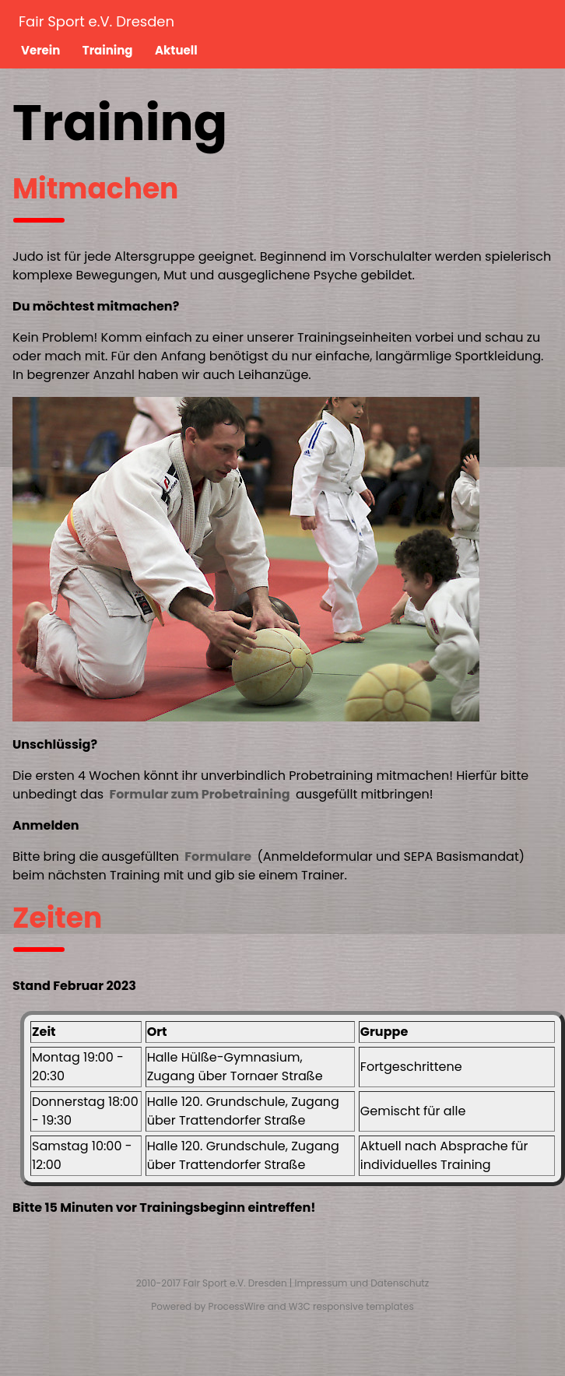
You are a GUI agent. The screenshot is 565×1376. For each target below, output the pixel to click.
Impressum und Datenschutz (362, 1283)
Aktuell (176, 50)
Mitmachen (95, 189)
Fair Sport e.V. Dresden (96, 21)
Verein (40, 50)
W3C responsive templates (351, 1306)
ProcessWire (237, 1306)
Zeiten (57, 918)
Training (107, 50)
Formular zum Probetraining (199, 794)
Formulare (217, 856)
